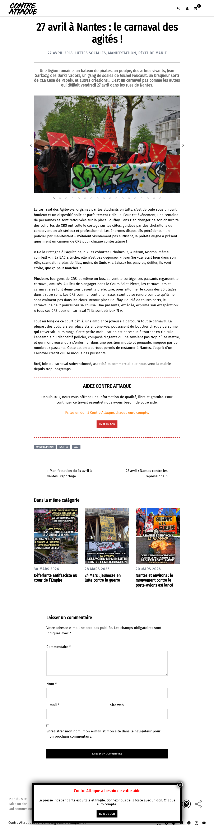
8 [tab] (98, 198)
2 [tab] (60, 198)
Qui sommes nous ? (23, 808)
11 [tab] (116, 198)
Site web (117, 704)
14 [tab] (135, 198)
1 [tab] (54, 198)
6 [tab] (85, 198)
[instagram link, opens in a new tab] (196, 822)
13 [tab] (129, 198)
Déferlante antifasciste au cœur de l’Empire (54, 577)
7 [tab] (91, 198)
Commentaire (58, 646)
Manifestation (122, 53)
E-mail (52, 704)
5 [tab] (79, 198)
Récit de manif (153, 53)
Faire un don (18, 803)
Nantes (63, 446)
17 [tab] (154, 198)
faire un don (107, 424)
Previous (31, 145)
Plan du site (18, 798)
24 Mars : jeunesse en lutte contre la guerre (103, 577)
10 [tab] (110, 198)
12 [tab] (123, 198)
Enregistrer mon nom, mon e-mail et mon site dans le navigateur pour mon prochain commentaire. (103, 733)
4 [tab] (72, 198)
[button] (178, 8)
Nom (51, 683)
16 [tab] (148, 198)
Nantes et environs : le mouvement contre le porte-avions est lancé (155, 580)
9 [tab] (104, 198)
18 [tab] (160, 198)
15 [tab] (141, 198)
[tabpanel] (107, 144)
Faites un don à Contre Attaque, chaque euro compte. (107, 412)
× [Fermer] (180, 784)
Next (183, 145)
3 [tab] (66, 198)
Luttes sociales (89, 53)
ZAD (76, 446)
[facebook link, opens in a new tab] (189, 822)
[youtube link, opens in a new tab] (204, 822)
